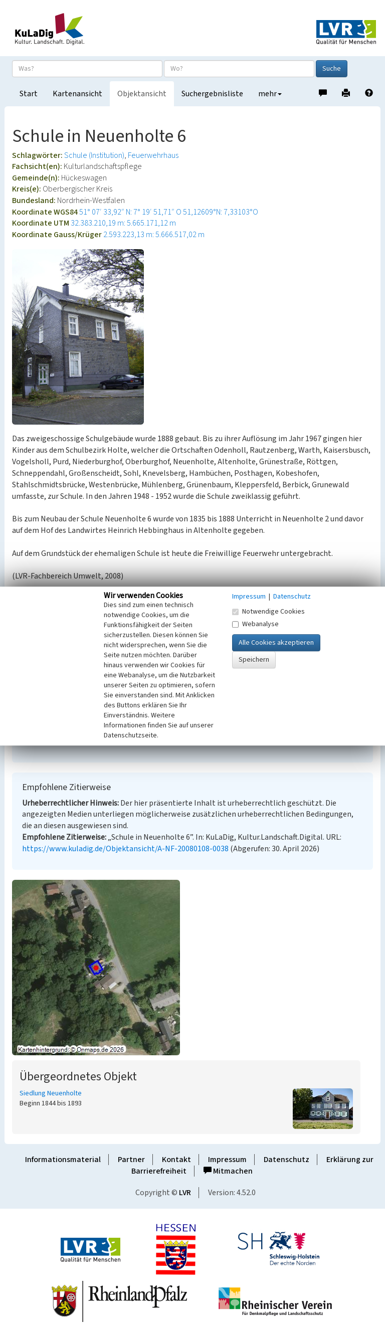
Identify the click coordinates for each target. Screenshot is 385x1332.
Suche (331, 69)
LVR (185, 1192)
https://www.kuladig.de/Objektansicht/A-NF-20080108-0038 (125, 848)
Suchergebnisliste (212, 93)
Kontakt (176, 1159)
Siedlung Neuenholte (51, 1093)
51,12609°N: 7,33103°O (220, 212)
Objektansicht (141, 93)
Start (29, 93)
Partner (131, 1159)
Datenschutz (286, 1159)
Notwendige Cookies (268, 612)
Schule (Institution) (94, 155)
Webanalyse (255, 624)
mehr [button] (270, 93)
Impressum (227, 1159)
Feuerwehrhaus (153, 155)
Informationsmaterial (63, 1159)
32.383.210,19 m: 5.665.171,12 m (123, 223)
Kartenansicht (77, 93)
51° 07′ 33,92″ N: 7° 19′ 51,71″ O (130, 212)
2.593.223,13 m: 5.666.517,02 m (154, 234)
